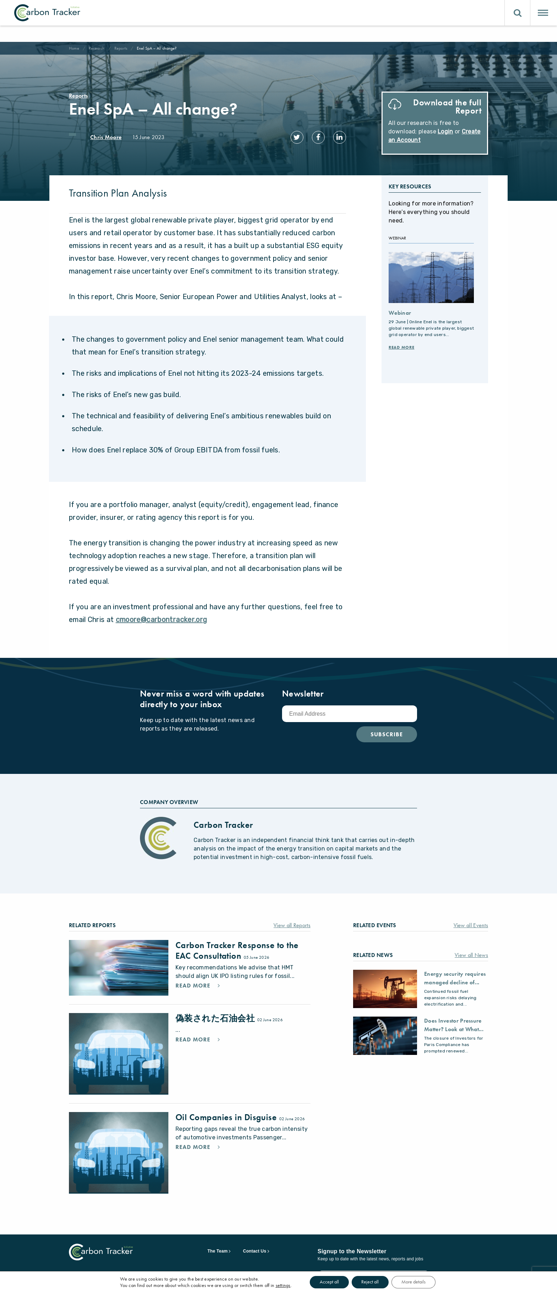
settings (280, 1285)
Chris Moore (105, 137)
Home (74, 48)
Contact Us (254, 1246)
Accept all (327, 1282)
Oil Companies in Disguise (227, 1112)
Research (97, 48)
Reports (121, 48)
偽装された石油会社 (216, 1013)
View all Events (471, 921)
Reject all (370, 1282)
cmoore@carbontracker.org (161, 615)
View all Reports (292, 921)
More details (415, 1282)
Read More (401, 343)
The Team (217, 1246)
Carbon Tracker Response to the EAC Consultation (237, 946)
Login (445, 131)
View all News (471, 950)
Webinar (400, 308)
